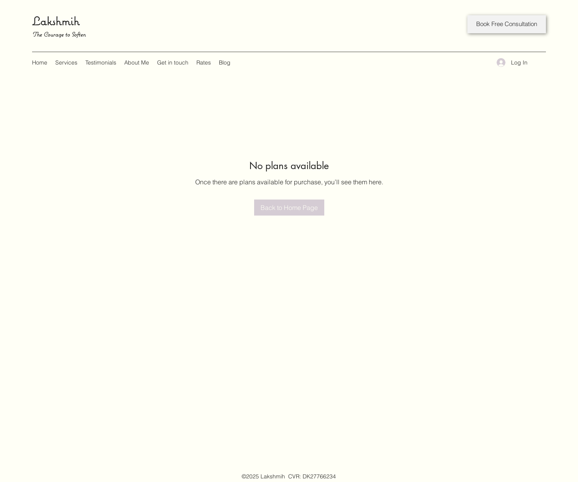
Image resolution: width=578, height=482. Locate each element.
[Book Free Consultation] (506, 24)
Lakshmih (55, 21)
